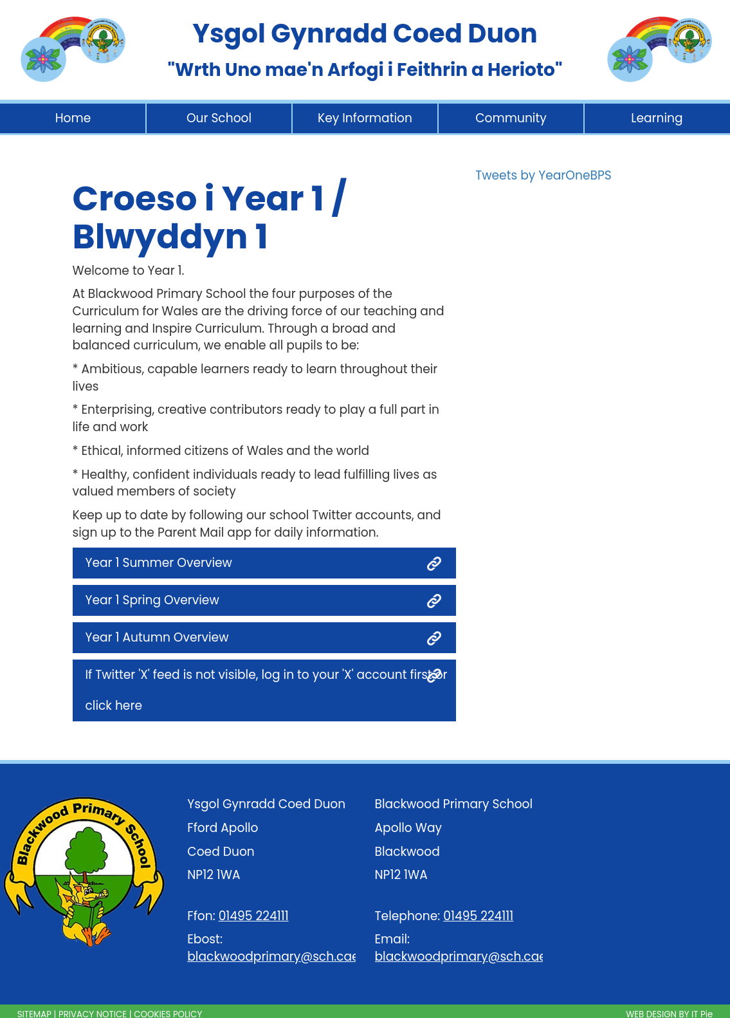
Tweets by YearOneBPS (543, 175)
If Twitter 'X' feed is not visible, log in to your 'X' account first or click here (267, 690)
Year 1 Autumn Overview (157, 637)
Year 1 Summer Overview (159, 562)
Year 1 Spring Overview (152, 600)
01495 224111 (254, 916)
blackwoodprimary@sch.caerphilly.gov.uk (312, 956)
